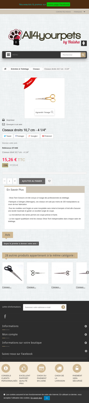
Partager (20, 136)
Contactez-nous (63, 12)
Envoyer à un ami (14, 124)
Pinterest (47, 136)
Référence (6, 148)
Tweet (7, 136)
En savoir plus (36, 398)
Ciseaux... (6, 287)
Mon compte (10, 334)
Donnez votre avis (9, 143)
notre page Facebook (58, 4)
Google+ (33, 136)
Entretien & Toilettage (20, 69)
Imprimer (11, 120)
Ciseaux (36, 69)
